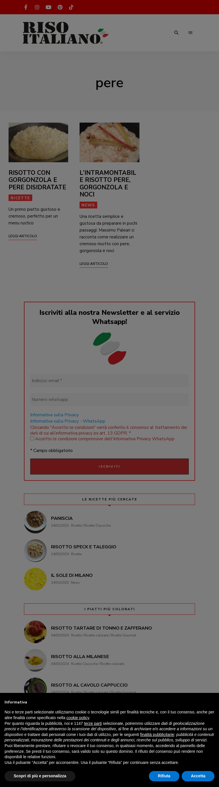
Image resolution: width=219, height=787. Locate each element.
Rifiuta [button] (164, 776)
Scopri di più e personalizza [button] (40, 776)
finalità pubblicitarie (157, 734)
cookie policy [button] (77, 717)
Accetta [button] (198, 776)
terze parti (93, 723)
